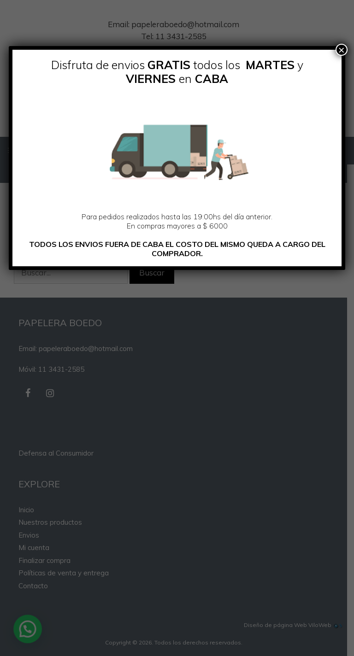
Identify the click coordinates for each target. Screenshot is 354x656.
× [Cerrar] (341, 50)
